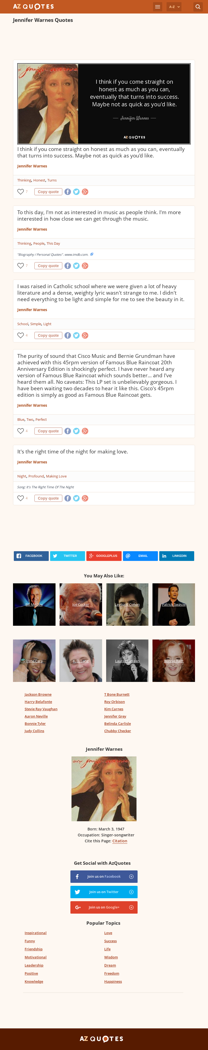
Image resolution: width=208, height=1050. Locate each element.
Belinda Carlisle (117, 723)
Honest (39, 180)
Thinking (24, 180)
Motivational (36, 957)
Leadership (34, 965)
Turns (52, 180)
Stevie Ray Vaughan (41, 708)
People (38, 243)
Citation (119, 840)
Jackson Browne (38, 694)
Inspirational (36, 932)
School (22, 323)
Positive (31, 973)
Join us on (104, 876)
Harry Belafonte (38, 701)
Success (110, 940)
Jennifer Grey (115, 716)
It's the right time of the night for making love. (72, 451)
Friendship (34, 949)
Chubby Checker (117, 730)
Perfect (41, 419)
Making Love (56, 476)
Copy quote (48, 192)
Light (47, 323)
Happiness (113, 981)
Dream (110, 965)
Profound (36, 476)
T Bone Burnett (116, 694)
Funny (30, 940)
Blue (20, 419)
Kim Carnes (113, 708)
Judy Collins (34, 730)
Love (108, 932)
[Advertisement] (104, 42)
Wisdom (111, 957)
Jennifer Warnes (32, 166)
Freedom (111, 973)
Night (21, 476)
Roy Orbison (114, 701)
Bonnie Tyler (35, 723)
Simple (35, 323)
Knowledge (34, 981)
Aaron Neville (36, 716)
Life (107, 949)
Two (30, 419)
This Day (53, 243)
